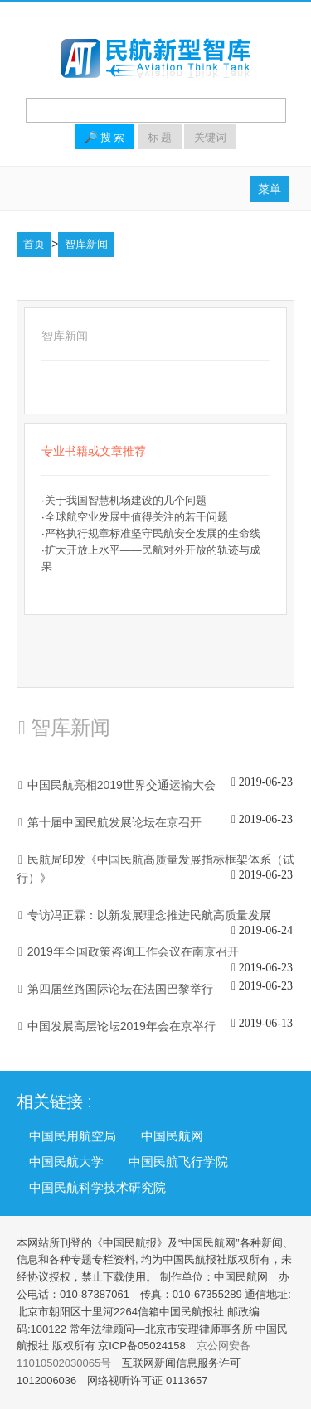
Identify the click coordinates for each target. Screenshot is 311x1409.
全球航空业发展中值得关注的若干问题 (136, 517)
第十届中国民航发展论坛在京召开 (114, 822)
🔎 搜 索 (104, 136)
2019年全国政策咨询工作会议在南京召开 (133, 951)
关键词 (210, 136)
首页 (34, 244)
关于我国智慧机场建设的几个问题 (126, 500)
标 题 (160, 136)
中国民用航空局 (72, 1135)
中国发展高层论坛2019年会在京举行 (121, 1026)
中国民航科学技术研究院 (97, 1187)
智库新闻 (86, 244)
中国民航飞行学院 (178, 1161)
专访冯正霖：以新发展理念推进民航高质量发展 (149, 915)
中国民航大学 (66, 1161)
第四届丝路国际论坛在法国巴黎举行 (120, 988)
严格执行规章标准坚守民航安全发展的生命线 (152, 533)
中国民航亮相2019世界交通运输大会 (121, 785)
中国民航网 (172, 1135)
